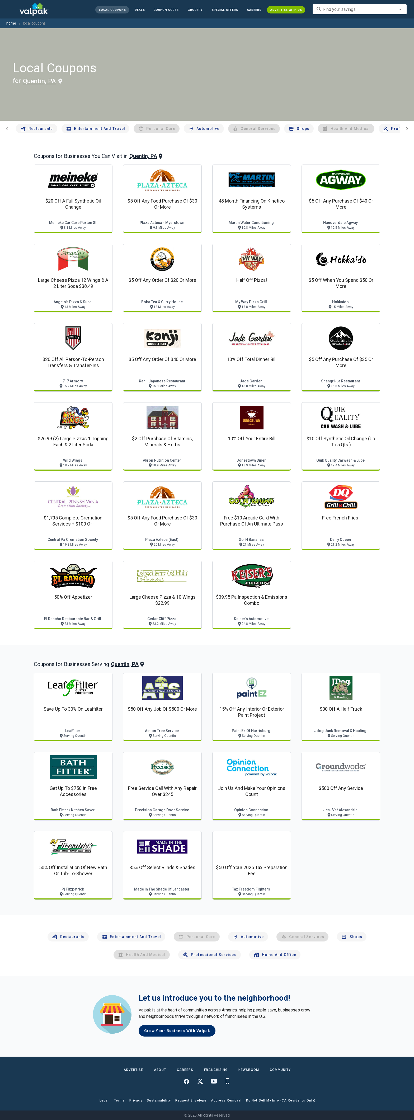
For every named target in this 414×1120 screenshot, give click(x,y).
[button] (225, 9)
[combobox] (360, 9)
